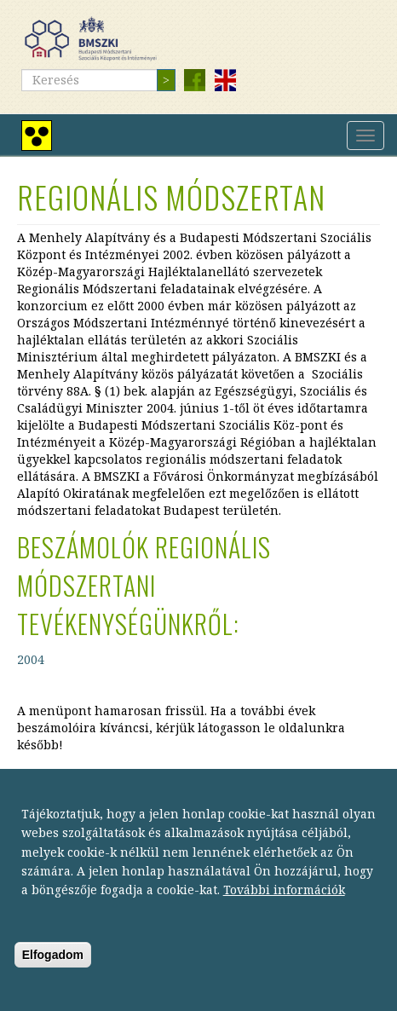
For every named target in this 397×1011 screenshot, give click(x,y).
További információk (284, 914)
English (225, 80)
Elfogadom (52, 978)
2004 (30, 659)
